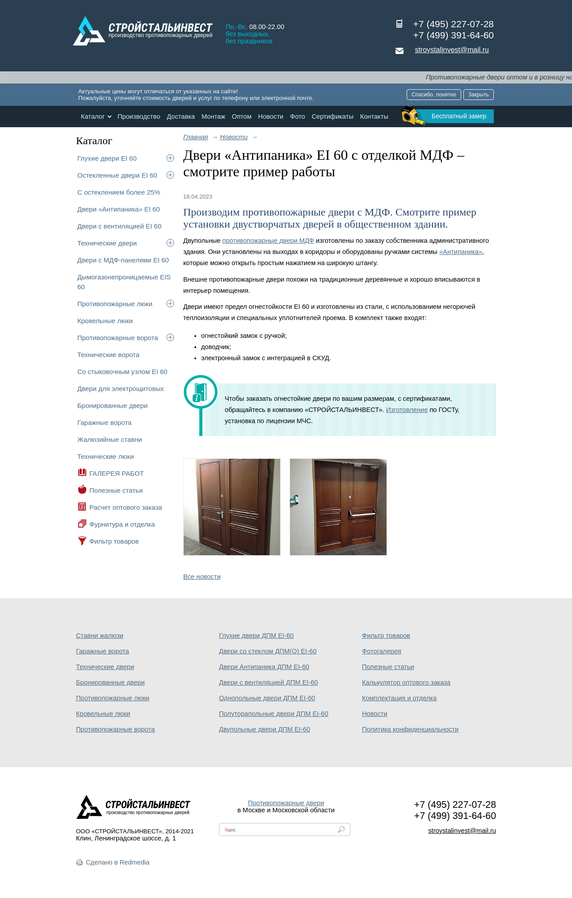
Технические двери (107, 243)
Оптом (242, 116)
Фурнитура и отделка (122, 524)
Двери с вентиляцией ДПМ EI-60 (268, 682)
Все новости (202, 576)
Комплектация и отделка (399, 698)
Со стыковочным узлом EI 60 (122, 371)
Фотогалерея (381, 651)
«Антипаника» (460, 251)
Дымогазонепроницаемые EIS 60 (124, 282)
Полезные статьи (116, 490)
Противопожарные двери (286, 803)
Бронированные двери (112, 405)
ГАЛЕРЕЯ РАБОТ (116, 473)
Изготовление (407, 409)
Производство (139, 116)
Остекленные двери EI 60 (117, 175)
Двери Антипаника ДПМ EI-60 (264, 666)
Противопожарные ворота (117, 337)
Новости (271, 116)
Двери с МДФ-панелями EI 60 (123, 260)
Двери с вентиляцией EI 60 (119, 226)
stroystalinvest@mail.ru (452, 50)
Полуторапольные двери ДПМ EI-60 (273, 713)
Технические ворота (108, 354)
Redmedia (135, 862)
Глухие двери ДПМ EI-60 (256, 635)
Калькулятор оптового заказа (406, 682)
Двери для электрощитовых (120, 388)
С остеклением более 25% (118, 192)
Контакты (374, 116)
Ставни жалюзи (99, 635)
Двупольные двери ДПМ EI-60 (264, 729)
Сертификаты (332, 116)
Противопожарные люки (114, 304)
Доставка (181, 116)
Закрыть (478, 94)
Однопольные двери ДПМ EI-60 (267, 698)
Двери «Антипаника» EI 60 (118, 209)
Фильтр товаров (114, 541)
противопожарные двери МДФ (268, 240)
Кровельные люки (105, 320)
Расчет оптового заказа (125, 507)
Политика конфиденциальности (410, 729)
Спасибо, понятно (434, 94)
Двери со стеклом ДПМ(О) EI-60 (267, 651)
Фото (297, 116)
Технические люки (105, 456)
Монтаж (213, 116)
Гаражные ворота (104, 422)
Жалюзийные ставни (109, 439)
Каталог (93, 116)
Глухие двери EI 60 (107, 158)
